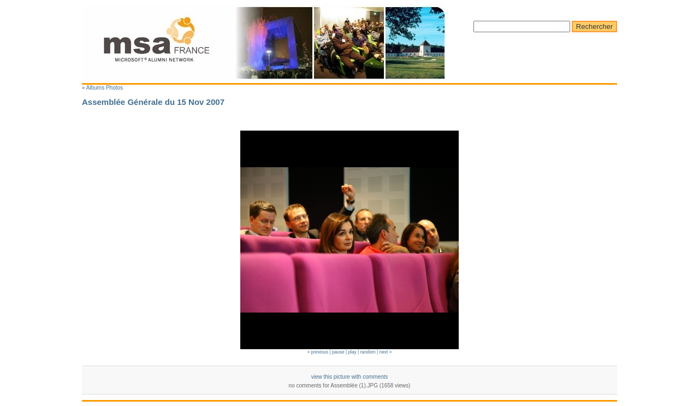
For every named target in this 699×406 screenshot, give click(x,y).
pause (338, 352)
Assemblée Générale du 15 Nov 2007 (153, 102)
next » (386, 352)
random (368, 352)
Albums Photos (104, 88)
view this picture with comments (349, 377)
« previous (317, 352)
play (352, 352)
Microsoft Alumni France (264, 42)
